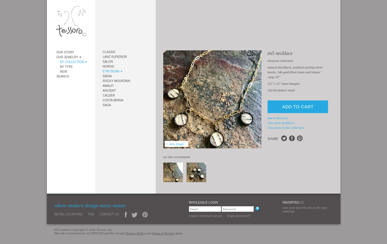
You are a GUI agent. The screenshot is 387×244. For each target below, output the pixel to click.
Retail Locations (68, 214)
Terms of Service (163, 233)
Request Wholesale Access (205, 215)
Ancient (109, 90)
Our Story (65, 52)
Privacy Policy (135, 233)
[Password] (238, 209)
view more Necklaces (281, 123)
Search (63, 76)
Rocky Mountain (116, 81)
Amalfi (108, 85)
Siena (107, 76)
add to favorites (278, 118)
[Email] (205, 209)
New (63, 71)
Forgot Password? (238, 215)
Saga (107, 105)
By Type (66, 66)
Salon (108, 61)
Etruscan (111, 71)
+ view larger (175, 144)
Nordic (109, 66)
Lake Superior (115, 57)
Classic (109, 52)
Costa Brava (113, 100)
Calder (109, 95)
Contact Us (109, 214)
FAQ (91, 214)
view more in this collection (286, 127)
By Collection (72, 62)
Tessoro (71, 23)
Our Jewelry (67, 57)
